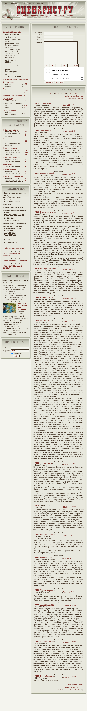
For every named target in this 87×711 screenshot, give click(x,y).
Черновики (7, 164)
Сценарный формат (12, 201)
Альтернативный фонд (12, 157)
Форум (22, 4)
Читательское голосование (14, 96)
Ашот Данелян (46, 110)
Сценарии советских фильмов (15, 260)
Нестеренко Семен (48, 275)
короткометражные (12, 134)
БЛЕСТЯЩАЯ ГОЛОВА (12, 32)
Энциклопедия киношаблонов (10, 234)
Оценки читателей (10, 89)
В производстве (9, 169)
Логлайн (7, 204)
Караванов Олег (46, 563)
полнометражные (12, 132)
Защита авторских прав (13, 207)
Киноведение (45, 16)
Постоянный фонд (10, 130)
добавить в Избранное (74, 102)
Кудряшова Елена (47, 218)
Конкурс (25, 16)
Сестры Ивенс (46, 326)
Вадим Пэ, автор (47, 682)
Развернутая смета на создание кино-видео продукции (13, 228)
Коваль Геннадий (47, 179)
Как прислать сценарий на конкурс (14, 194)
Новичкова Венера (47, 540)
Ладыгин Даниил (47, 611)
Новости (39, 4)
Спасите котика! (10, 243)
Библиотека (59, 16)
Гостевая (13, 4)
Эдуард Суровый (47, 596)
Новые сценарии (10, 148)
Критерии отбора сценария (15, 223)
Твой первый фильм (12, 237)
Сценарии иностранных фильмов (12, 267)
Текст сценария (9, 110)
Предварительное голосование (15, 79)
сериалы (8, 136)
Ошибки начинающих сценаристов (13, 198)
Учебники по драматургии (13, 248)
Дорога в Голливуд (11, 220)
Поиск (5, 4)
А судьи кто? (9, 218)
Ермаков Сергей (46, 303)
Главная (15, 16)
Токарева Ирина (46, 136)
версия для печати (75, 105)
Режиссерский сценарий (14, 215)
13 (76, 99)
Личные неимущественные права (15, 211)
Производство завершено (13, 176)
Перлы (7, 240)
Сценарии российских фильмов (12, 254)
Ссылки (30, 4)
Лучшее (34, 16)
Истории (70, 16)
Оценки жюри (8, 82)
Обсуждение (8, 99)
